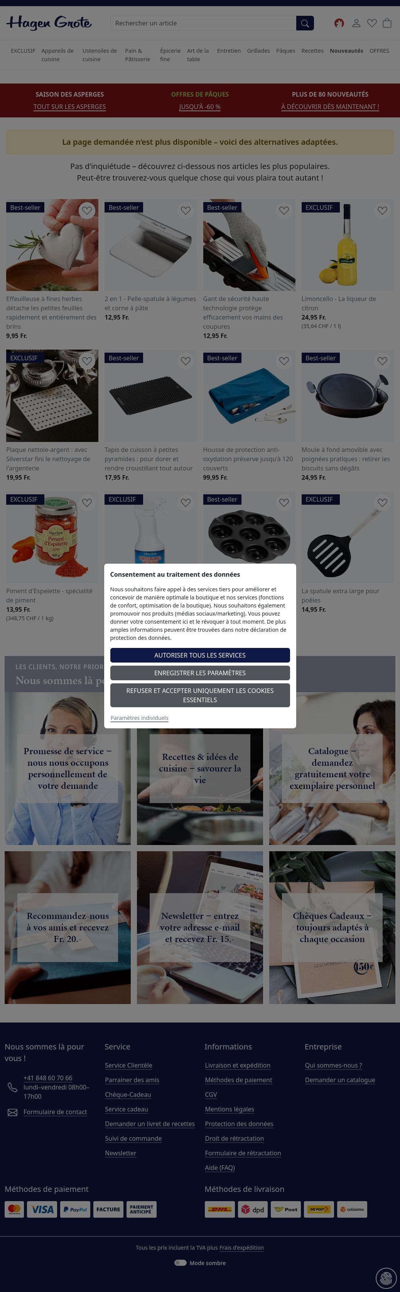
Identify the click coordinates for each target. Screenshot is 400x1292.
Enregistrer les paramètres (200, 673)
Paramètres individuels (140, 717)
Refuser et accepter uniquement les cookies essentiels (200, 695)
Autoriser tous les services (200, 655)
